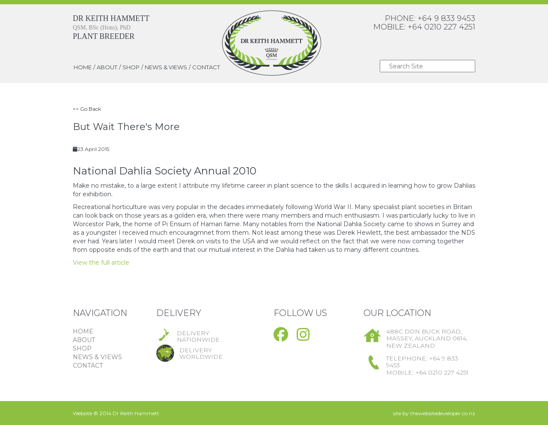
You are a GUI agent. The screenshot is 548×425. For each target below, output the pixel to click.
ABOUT (107, 67)
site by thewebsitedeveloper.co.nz (434, 413)
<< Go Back (87, 109)
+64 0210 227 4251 (441, 27)
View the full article (101, 262)
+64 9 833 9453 (446, 18)
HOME (83, 67)
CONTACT (206, 67)
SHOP (131, 67)
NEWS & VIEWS (166, 67)
